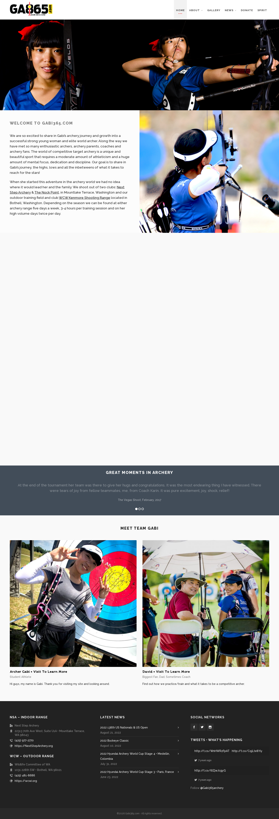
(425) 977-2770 (24, 740)
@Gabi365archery (212, 787)
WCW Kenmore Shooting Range (82, 194)
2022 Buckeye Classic (114, 740)
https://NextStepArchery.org (34, 745)
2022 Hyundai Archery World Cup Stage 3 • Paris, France (137, 771)
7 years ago (202, 760)
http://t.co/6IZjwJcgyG (210, 770)
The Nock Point (49, 190)
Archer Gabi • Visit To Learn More (38, 671)
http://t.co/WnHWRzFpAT (212, 751)
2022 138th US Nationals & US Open (124, 727)
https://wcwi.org (26, 780)
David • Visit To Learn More (166, 671)
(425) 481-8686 (25, 775)
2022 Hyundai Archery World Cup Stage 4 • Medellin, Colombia (135, 756)
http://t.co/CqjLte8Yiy (247, 751)
